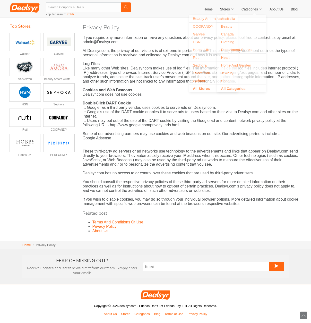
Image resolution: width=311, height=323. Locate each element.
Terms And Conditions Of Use (117, 222)
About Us (276, 9)
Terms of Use (174, 314)
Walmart (25, 54)
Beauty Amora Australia (59, 79)
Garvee (59, 54)
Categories (142, 314)
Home (208, 9)
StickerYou (25, 79)
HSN (25, 104)
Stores (125, 314)
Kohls (70, 14)
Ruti (24, 129)
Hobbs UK (25, 155)
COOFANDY (59, 129)
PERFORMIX (59, 155)
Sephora (58, 104)
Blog (294, 9)
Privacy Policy (104, 226)
